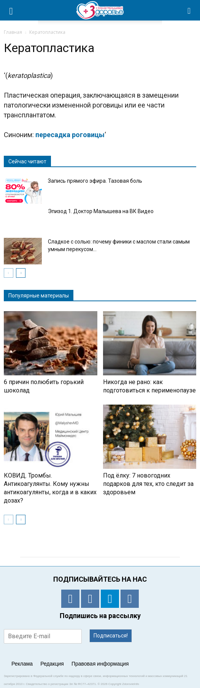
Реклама (22, 664)
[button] (189, 10)
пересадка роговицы (70, 135)
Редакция (52, 664)
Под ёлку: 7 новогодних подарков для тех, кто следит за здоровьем (148, 484)
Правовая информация (100, 664)
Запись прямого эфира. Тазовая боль (95, 181)
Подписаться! (111, 636)
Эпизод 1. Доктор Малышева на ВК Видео (101, 211)
